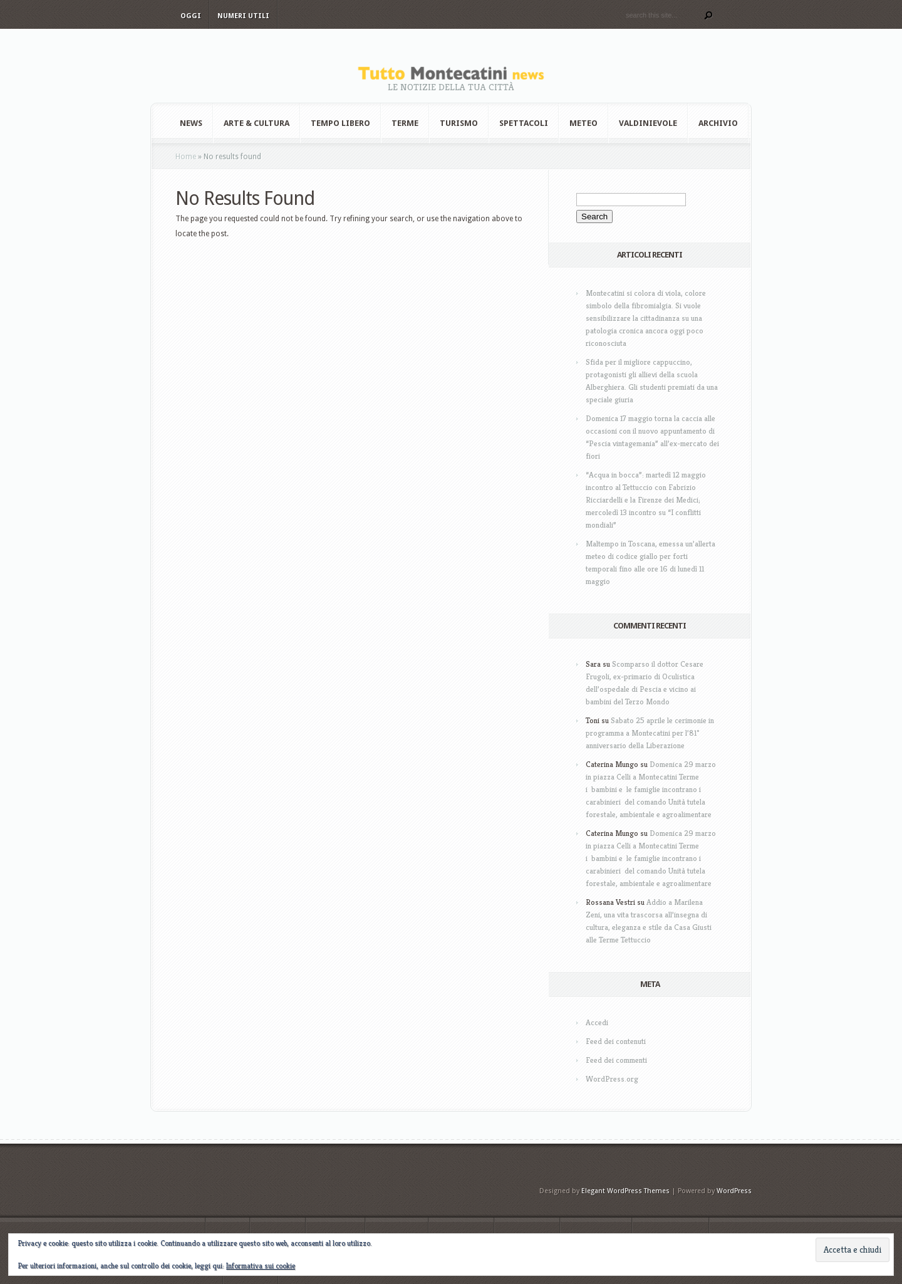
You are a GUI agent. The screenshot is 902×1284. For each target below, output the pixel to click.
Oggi (190, 16)
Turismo (459, 123)
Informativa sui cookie (260, 1265)
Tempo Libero (340, 123)
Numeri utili (243, 16)
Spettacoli (523, 123)
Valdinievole (648, 123)
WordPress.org (612, 1078)
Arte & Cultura (256, 123)
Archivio (718, 123)
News (191, 123)
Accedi (597, 1022)
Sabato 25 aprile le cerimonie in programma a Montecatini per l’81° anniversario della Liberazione (650, 733)
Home (185, 156)
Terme (404, 123)
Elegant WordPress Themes (625, 1191)
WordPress (734, 1191)
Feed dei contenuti (616, 1041)
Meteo (583, 123)
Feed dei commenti (616, 1060)
